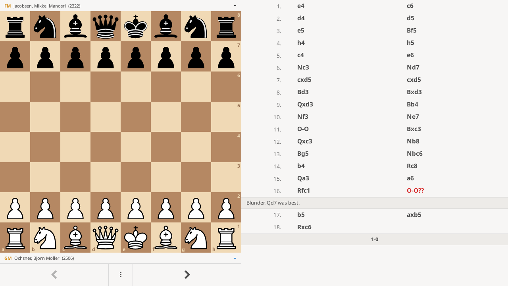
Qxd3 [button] (305, 104)
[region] (254, 143)
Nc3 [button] (303, 67)
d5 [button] (410, 18)
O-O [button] (303, 129)
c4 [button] (300, 55)
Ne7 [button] (413, 116)
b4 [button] (301, 166)
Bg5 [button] (303, 153)
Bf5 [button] (412, 30)
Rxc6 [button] (304, 227)
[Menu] (120, 275)
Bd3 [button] (303, 92)
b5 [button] (301, 215)
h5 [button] (410, 43)
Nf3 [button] (302, 116)
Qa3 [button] (303, 178)
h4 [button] (301, 43)
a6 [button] (410, 178)
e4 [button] (300, 6)
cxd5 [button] (304, 79)
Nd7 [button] (413, 67)
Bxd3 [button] (414, 92)
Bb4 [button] (412, 104)
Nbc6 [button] (415, 153)
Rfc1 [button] (303, 190)
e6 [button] (410, 55)
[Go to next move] (187, 275)
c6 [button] (410, 6)
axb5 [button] (414, 215)
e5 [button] (300, 30)
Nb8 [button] (413, 141)
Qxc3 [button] (304, 141)
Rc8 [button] (412, 166)
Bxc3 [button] (414, 129)
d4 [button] (301, 18)
